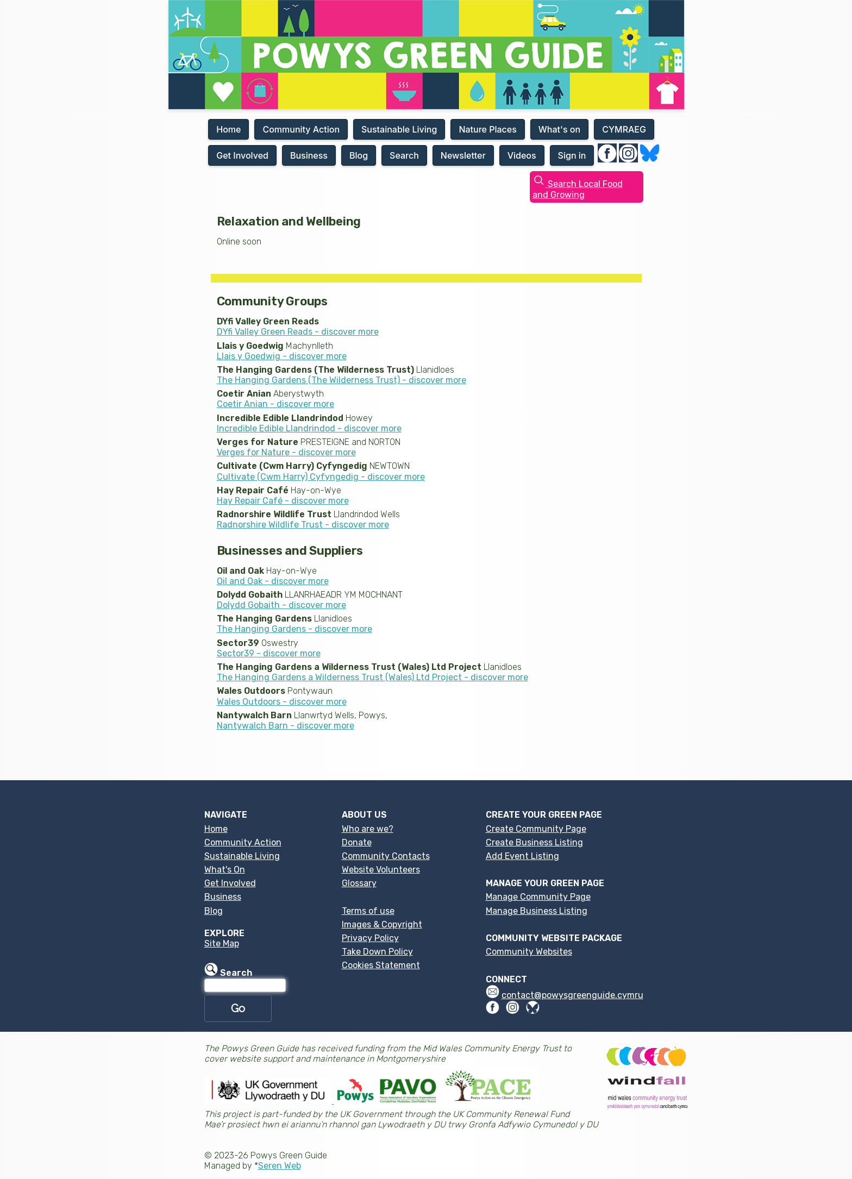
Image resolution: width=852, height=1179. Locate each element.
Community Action (242, 842)
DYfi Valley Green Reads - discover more (298, 332)
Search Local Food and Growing (577, 189)
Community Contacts (386, 856)
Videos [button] (522, 155)
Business (222, 897)
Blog (213, 911)
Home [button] (228, 129)
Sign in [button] (572, 155)
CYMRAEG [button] (624, 129)
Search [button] (404, 155)
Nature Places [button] (487, 129)
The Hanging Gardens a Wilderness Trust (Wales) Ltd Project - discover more (372, 677)
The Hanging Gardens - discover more (294, 629)
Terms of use (368, 911)
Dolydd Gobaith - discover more (281, 605)
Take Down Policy (377, 951)
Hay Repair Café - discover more (283, 501)
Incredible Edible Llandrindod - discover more (309, 428)
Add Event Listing (522, 856)
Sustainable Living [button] (399, 129)
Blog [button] (358, 155)
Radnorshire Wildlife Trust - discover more (303, 524)
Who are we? (367, 829)
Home (216, 829)
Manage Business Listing (536, 911)
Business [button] (309, 155)
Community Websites (529, 951)
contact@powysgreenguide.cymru (572, 995)
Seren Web (279, 1166)
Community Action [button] (301, 129)
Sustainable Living (242, 856)
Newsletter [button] (463, 155)
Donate (357, 842)
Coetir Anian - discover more (275, 404)
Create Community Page (536, 829)
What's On (224, 869)
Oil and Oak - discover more (273, 581)
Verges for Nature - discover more (286, 452)
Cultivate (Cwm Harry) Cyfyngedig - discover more (321, 477)
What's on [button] (559, 129)
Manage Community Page (538, 897)
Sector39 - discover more (269, 653)
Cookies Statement (381, 965)
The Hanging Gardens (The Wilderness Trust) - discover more (341, 380)
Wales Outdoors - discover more (282, 702)
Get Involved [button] (242, 155)
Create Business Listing (534, 842)
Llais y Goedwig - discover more (282, 356)
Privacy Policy (370, 938)
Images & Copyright (382, 924)
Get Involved (230, 883)
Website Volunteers (381, 869)
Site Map (221, 943)
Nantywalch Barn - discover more (285, 725)
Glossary (359, 883)
